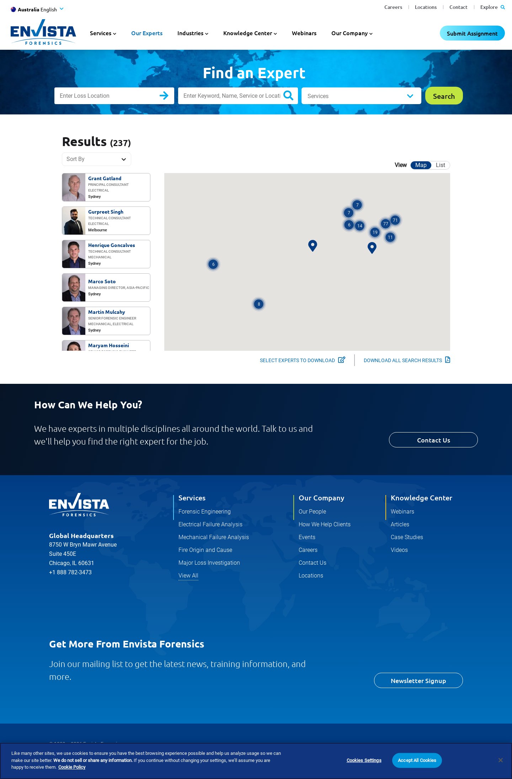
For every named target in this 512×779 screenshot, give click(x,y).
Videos (399, 550)
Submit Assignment (472, 33)
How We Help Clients (325, 524)
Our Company (321, 497)
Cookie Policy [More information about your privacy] (71, 767)
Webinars (304, 33)
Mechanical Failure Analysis (213, 537)
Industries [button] (190, 33)
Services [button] (100, 33)
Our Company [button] (349, 33)
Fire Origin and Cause (205, 550)
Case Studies (407, 537)
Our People (312, 511)
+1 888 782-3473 (70, 572)
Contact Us (433, 440)
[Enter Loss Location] (114, 95)
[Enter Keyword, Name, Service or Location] (238, 95)
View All (188, 575)
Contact (458, 7)
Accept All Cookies (417, 760)
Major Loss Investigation (209, 562)
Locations (426, 7)
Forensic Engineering (204, 511)
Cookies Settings (364, 760)
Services (318, 96)
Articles (400, 524)
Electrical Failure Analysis (210, 524)
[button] (259, 304)
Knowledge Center (421, 497)
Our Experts (146, 33)
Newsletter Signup (418, 680)
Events (307, 537)
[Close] (500, 760)
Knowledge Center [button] (247, 33)
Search (170, 97)
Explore (492, 7)
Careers (393, 7)
